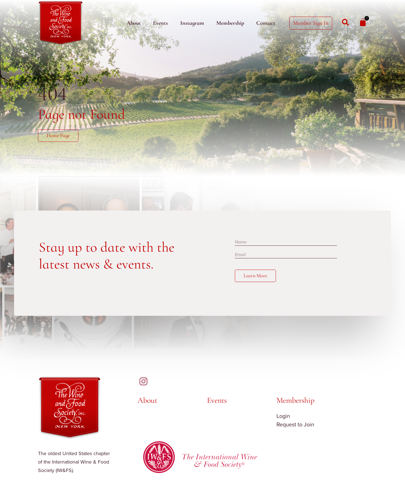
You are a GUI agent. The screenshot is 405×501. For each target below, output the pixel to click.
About (134, 23)
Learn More (257, 276)
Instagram (192, 23)
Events (160, 23)
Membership (230, 23)
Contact (265, 23)
